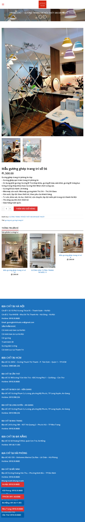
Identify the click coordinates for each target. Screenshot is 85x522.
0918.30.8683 (14, 318)
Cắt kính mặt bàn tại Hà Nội (13, 330)
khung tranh (18, 481)
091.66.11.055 (14, 444)
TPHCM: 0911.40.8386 (11, 496)
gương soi (8, 220)
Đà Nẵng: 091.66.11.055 (12, 503)
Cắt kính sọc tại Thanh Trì (13, 350)
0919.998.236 (14, 397)
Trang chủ (15, 12)
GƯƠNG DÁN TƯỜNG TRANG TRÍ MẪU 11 (42, 271)
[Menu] (3, 4)
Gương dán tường (9, 346)
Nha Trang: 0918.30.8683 (12, 509)
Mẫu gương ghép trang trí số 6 (70, 256)
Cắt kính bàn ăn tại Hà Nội (13, 334)
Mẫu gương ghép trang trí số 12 (14, 271)
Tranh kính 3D (8, 342)
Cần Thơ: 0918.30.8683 (11, 515)
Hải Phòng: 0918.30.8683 (12, 490)
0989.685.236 (14, 366)
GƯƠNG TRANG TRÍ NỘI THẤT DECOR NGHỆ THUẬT (50, 12)
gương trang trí (18, 220)
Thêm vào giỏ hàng (25, 208)
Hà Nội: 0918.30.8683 (11, 484)
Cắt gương (6, 338)
